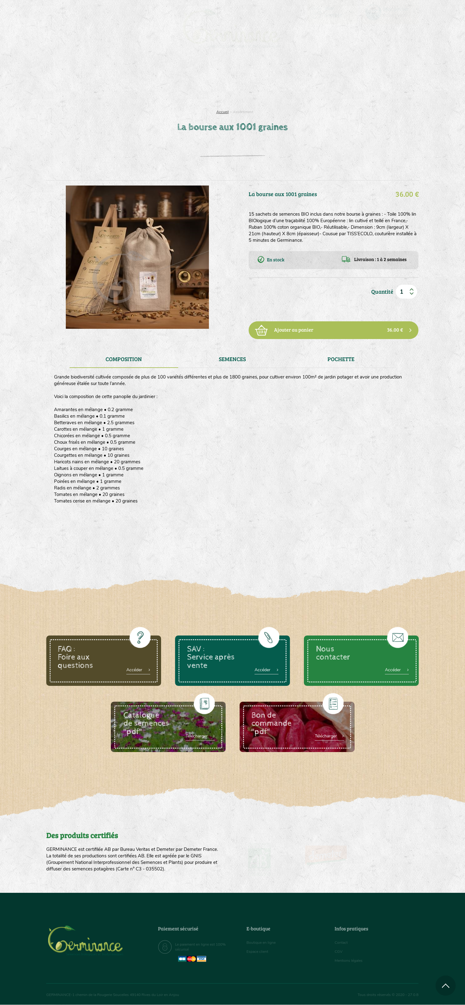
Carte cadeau (212, 81)
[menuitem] (390, 12)
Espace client (259, 951)
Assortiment (279, 81)
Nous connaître (153, 81)
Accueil (222, 111)
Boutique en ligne (364, 81)
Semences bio (97, 81)
